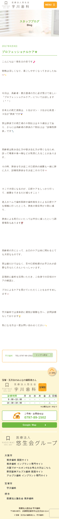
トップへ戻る (41, 355)
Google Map (29, 425)
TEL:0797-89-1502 (24, 356)
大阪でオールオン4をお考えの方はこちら (29, 468)
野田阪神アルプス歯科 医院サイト (25, 472)
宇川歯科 (11, 488)
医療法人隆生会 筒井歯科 (20, 498)
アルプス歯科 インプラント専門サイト (27, 475)
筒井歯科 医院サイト (18, 460)
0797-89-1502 (35, 417)
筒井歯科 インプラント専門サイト (25, 464)
